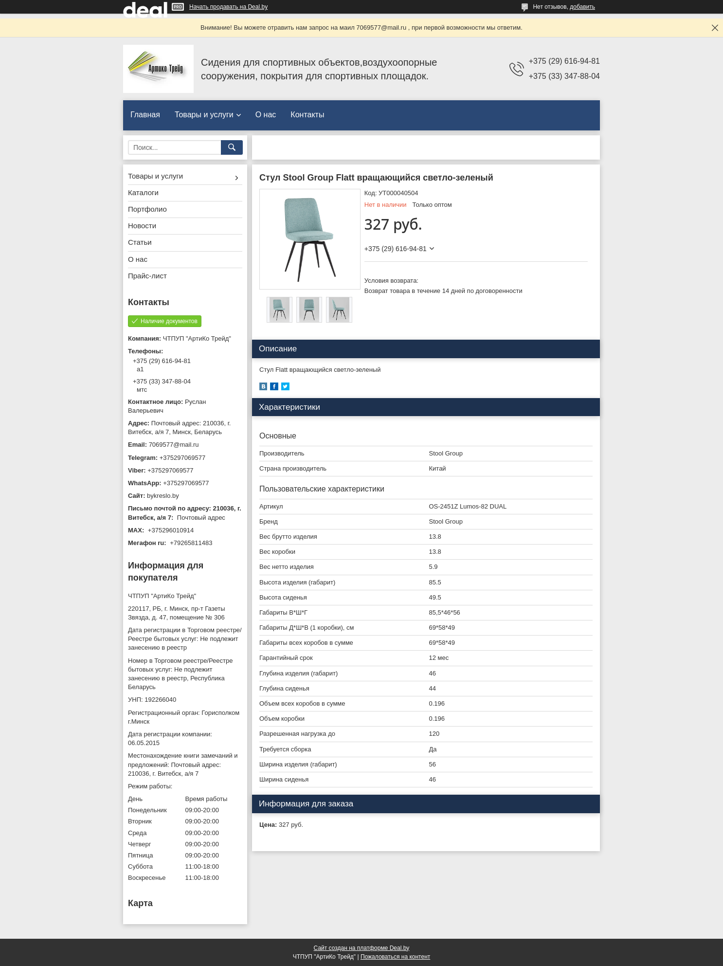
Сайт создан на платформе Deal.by (362, 948)
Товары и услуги (204, 114)
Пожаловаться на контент (395, 956)
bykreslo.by (163, 495)
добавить (582, 6)
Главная (145, 114)
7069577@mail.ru (174, 444)
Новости (142, 225)
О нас (265, 114)
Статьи (140, 242)
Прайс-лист (147, 276)
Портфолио (147, 209)
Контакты (307, 114)
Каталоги (143, 192)
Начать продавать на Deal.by (228, 6)
